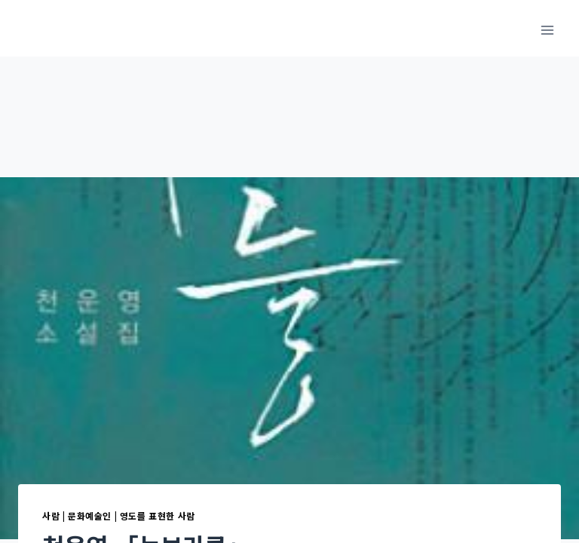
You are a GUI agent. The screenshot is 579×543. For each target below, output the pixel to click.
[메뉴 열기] (547, 29)
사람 (51, 515)
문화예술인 (90, 515)
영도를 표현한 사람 (157, 515)
